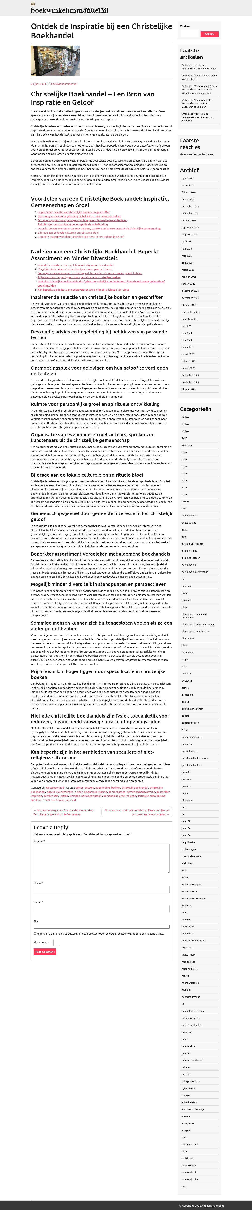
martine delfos (190, 968)
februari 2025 (189, 276)
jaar (184, 806)
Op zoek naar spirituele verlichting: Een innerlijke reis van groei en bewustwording (137, 812)
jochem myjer (189, 849)
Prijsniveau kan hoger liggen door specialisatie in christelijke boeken (79, 277)
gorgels (186, 771)
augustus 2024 (190, 318)
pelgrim (186, 1052)
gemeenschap (116, 791)
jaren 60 (186, 821)
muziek (186, 989)
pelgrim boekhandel (192, 1059)
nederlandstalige (191, 996)
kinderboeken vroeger (194, 898)
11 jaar (185, 424)
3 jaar (185, 452)
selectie (131, 795)
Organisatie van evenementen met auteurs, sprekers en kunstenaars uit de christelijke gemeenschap (99, 228)
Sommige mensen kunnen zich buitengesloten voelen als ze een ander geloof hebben (90, 273)
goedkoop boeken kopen (195, 757)
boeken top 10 (189, 550)
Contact (103, 8)
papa (184, 1038)
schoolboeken (189, 1102)
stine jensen (188, 1123)
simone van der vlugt (193, 1109)
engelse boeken (190, 722)
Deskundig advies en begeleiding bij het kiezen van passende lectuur (79, 216)
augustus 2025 (190, 234)
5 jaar (185, 466)
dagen (185, 659)
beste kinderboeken (192, 543)
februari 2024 (189, 360)
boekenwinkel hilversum (195, 571)
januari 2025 (188, 283)
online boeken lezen (193, 1010)
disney (185, 687)
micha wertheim (191, 982)
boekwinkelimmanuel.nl (69, 10)
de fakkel (187, 673)
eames (185, 701)
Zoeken (185, 26)
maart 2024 (188, 353)
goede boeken (189, 750)
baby (184, 529)
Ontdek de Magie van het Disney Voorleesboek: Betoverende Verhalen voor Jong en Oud (199, 89)
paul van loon (189, 1045)
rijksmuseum (189, 1088)
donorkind (187, 694)
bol (183, 578)
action (185, 501)
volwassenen (189, 1165)
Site (36, 921)
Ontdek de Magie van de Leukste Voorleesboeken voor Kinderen (198, 117)
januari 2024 (188, 367)
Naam (38, 883)
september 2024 (191, 311)
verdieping (58, 799)
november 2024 (190, 297)
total (184, 1137)
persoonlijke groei (114, 795)
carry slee (187, 599)
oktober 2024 (189, 304)
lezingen (74, 795)
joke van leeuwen (191, 856)
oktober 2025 (189, 220)
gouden (186, 785)
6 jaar (185, 473)
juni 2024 (187, 332)
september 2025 (191, 227)
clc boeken (188, 652)
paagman (187, 1031)
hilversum (187, 799)
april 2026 (187, 178)
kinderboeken (189, 891)
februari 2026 (189, 192)
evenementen (64, 791)
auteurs (89, 787)
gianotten (187, 743)
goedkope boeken (191, 764)
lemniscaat (188, 933)
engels (185, 715)
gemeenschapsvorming (141, 791)
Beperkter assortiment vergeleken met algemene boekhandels (76, 264)
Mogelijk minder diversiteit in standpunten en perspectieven (75, 269)
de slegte (187, 680)
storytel (186, 1130)
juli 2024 (186, 325)
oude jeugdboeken (192, 1024)
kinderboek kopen (191, 884)
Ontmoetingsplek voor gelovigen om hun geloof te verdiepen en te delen (82, 220)
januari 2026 (188, 199)
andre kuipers (189, 515)
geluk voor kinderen (192, 736)
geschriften (163, 791)
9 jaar (185, 494)
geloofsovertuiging (95, 791)
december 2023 (190, 374)
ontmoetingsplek (91, 795)
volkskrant (187, 1158)
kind (184, 870)
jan (183, 814)
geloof (79, 791)
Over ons (89, 8)
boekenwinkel (189, 564)
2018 (184, 438)
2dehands (187, 445)
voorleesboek (189, 1172)
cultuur (50, 791)
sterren (186, 1116)
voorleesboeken (190, 1179)
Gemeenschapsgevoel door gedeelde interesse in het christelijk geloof (81, 236)
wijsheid (71, 799)
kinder (185, 877)
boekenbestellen (191, 557)
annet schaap (189, 522)
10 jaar (185, 417)
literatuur (187, 947)
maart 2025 (188, 269)
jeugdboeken (189, 842)
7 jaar (185, 480)
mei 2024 (187, 339)
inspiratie (36, 795)
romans (186, 1095)
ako (184, 508)
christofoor (188, 638)
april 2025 (187, 262)
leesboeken (188, 926)
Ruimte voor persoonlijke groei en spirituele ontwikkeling (73, 224)
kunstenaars (51, 795)
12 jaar (185, 431)
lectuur (64, 795)
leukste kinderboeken (193, 940)
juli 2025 (186, 241)
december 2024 (190, 290)
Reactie (39, 841)
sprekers (36, 799)
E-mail (38, 902)
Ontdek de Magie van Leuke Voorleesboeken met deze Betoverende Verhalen (197, 103)
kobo (184, 912)
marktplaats (188, 961)
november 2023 (190, 382)
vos (183, 1186)
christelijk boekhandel (135, 787)
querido (186, 1073)
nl (183, 1003)
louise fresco (189, 954)
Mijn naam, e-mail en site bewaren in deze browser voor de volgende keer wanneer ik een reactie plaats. (100, 933)
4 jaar (185, 459)
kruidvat (186, 919)
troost (46, 799)
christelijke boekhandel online (198, 624)
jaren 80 (186, 828)
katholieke (187, 863)
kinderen (186, 905)
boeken (115, 787)
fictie (185, 729)
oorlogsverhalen (190, 1017)
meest (185, 975)
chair (184, 606)
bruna (185, 592)
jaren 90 (186, 835)
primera (186, 1066)
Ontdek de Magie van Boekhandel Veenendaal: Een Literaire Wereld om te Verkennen (63, 812)
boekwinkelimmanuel (64, 83)
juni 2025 (187, 248)
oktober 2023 (189, 389)
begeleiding (102, 787)
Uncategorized (55, 787)
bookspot (187, 585)
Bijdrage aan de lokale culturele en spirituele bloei (68, 232)
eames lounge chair (192, 708)
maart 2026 (188, 185)
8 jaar (185, 487)
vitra (184, 1151)
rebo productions (191, 1081)
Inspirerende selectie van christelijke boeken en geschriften (74, 212)
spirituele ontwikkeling (151, 795)
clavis (185, 645)
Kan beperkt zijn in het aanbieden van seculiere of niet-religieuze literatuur (83, 289)
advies (79, 787)
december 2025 (190, 206)
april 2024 (187, 346)
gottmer (186, 778)
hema (185, 792)
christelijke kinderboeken (195, 631)
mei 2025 (187, 255)
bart (184, 536)
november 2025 (190, 213)
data (184, 666)
